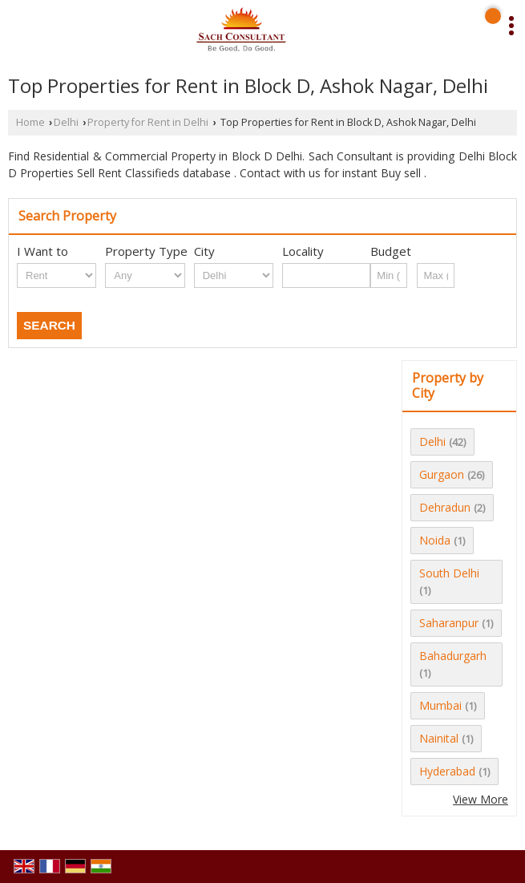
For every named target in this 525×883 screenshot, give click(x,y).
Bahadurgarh (453, 655)
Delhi (66, 122)
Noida (434, 540)
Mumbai (440, 705)
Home (30, 122)
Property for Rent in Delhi (147, 122)
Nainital (438, 738)
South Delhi (449, 573)
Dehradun (444, 507)
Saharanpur (449, 622)
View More (480, 799)
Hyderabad (447, 771)
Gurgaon (441, 474)
